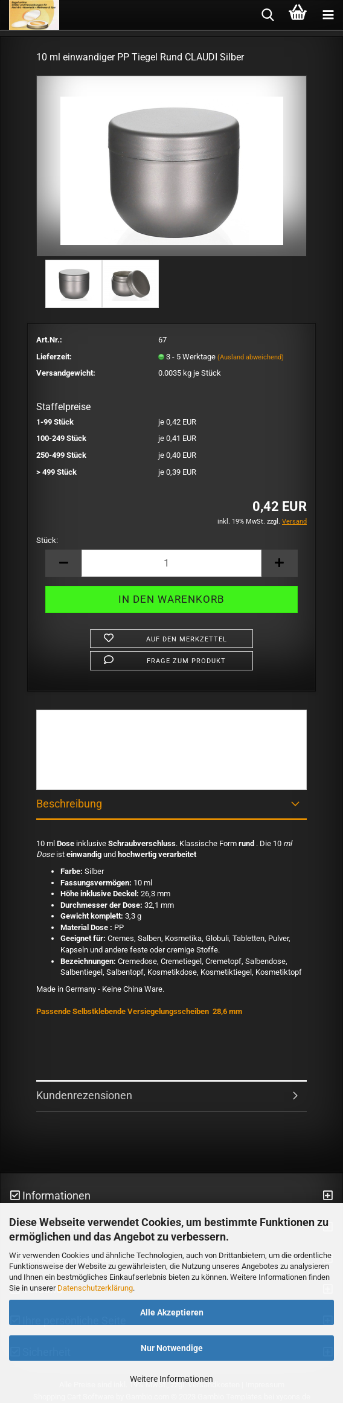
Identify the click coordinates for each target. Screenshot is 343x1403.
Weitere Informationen (171, 1379)
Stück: (47, 540)
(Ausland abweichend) (250, 357)
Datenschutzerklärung (95, 1287)
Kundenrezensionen (84, 1095)
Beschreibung (69, 803)
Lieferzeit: (54, 356)
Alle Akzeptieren (172, 1312)
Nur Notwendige (172, 1348)
